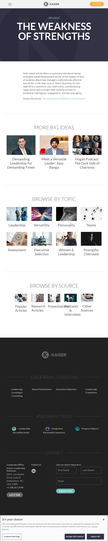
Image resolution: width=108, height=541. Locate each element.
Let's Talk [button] (96, 4)
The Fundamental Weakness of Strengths (63, 98)
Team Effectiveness (42, 389)
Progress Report (87, 428)
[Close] (104, 521)
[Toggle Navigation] (10, 4)
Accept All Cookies (75, 538)
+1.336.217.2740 (15, 487)
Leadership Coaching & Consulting (17, 392)
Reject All (95, 538)
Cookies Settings (12, 538)
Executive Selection (66, 389)
